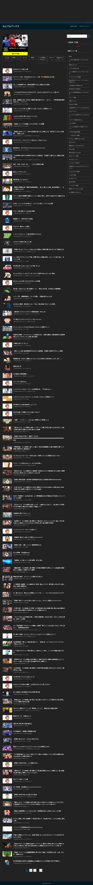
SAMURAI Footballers (74, 88)
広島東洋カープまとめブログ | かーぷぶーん (79, 166)
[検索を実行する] (88, 35)
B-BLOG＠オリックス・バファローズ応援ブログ (79, 80)
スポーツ (51, 58)
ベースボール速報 (73, 184)
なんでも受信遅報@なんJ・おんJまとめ (79, 92)
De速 (70, 55)
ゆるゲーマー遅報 (73, 155)
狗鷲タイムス (72, 100)
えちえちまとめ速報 (74, 171)
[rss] (87, 22)
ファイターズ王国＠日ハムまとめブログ (79, 114)
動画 (34, 57)
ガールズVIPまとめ (74, 67)
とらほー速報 (72, 174)
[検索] (89, 22)
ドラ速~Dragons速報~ (75, 131)
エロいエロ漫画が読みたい (76, 119)
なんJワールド (73, 110)
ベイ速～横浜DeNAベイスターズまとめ (78, 59)
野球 (16, 57)
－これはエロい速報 (74, 134)
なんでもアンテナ (11, 26)
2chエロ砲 (71, 148)
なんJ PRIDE (72, 122)
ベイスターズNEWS (74, 162)
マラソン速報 (72, 96)
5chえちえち (72, 141)
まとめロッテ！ (73, 177)
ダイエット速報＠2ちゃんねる (77, 138)
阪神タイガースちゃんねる (76, 188)
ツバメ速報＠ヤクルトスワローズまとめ (79, 72)
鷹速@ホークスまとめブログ (76, 145)
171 (41, 869)
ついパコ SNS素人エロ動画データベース (78, 126)
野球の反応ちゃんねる (75, 152)
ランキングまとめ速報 (75, 76)
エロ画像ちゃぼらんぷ (42, 58)
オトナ (25, 58)
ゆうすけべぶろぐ (73, 159)
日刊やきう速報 (73, 103)
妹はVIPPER (72, 181)
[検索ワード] (78, 35)
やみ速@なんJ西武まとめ (75, 84)
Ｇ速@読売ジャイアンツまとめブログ (79, 107)
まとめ (7, 58)
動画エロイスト (60, 58)
